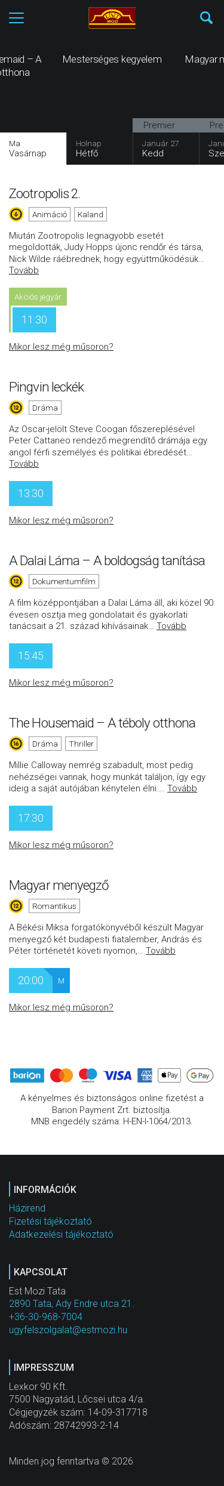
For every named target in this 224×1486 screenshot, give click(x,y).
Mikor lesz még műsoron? (61, 346)
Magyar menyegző (59, 885)
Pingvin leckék (46, 386)
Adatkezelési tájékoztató (61, 1234)
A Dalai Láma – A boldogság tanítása (107, 560)
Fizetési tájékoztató (50, 1221)
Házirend (27, 1208)
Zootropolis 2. (44, 193)
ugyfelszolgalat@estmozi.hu (68, 1330)
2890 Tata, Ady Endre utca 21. (71, 1303)
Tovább (24, 270)
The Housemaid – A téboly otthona (102, 722)
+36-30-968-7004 (45, 1316)
